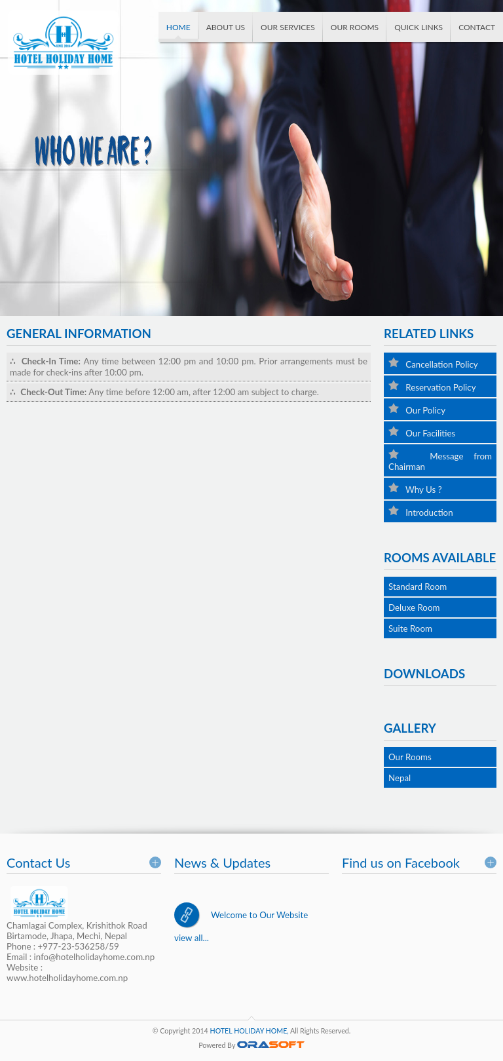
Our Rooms (355, 27)
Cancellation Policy (433, 363)
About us (225, 27)
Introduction (420, 511)
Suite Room (410, 628)
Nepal (399, 778)
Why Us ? (415, 488)
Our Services (288, 27)
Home (178, 27)
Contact (476, 27)
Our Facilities (421, 432)
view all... (191, 938)
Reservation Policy (432, 386)
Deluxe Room (413, 607)
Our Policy (416, 409)
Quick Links (418, 27)
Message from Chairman (440, 460)
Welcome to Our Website (259, 915)
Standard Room (417, 586)
